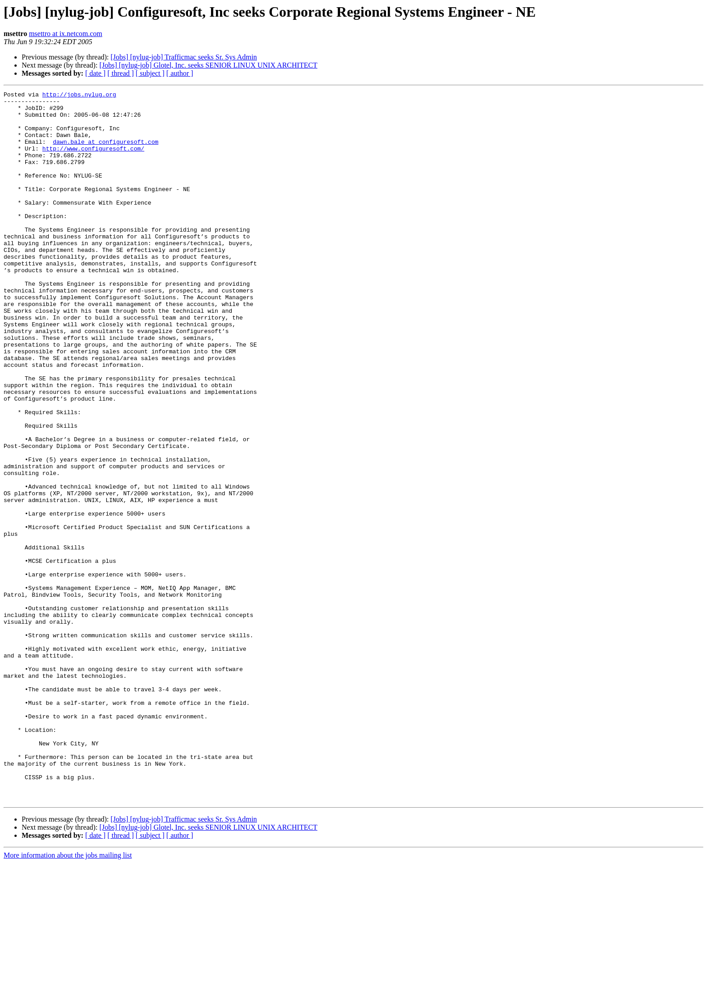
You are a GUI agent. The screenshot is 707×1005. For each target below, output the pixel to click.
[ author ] (179, 73)
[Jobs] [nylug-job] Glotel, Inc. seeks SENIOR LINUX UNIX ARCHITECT (208, 65)
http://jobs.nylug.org (79, 95)
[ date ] (95, 73)
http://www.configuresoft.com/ (93, 160)
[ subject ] (150, 73)
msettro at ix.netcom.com (65, 33)
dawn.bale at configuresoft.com (105, 152)
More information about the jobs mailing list (68, 997)
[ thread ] (120, 73)
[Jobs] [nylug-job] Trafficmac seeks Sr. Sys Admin (183, 57)
